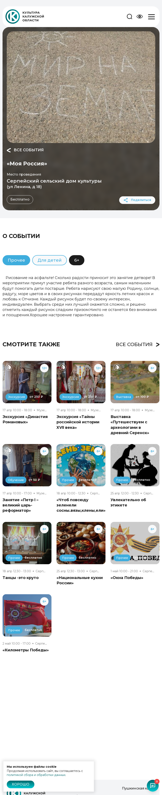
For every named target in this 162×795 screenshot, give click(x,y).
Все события (25, 150)
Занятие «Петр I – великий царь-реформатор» (20, 505)
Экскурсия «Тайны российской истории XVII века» (78, 422)
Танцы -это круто (21, 577)
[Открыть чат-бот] (153, 786)
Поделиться (137, 200)
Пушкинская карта (138, 788)
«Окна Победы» (127, 577)
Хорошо (20, 784)
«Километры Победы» (26, 650)
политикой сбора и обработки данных (36, 775)
